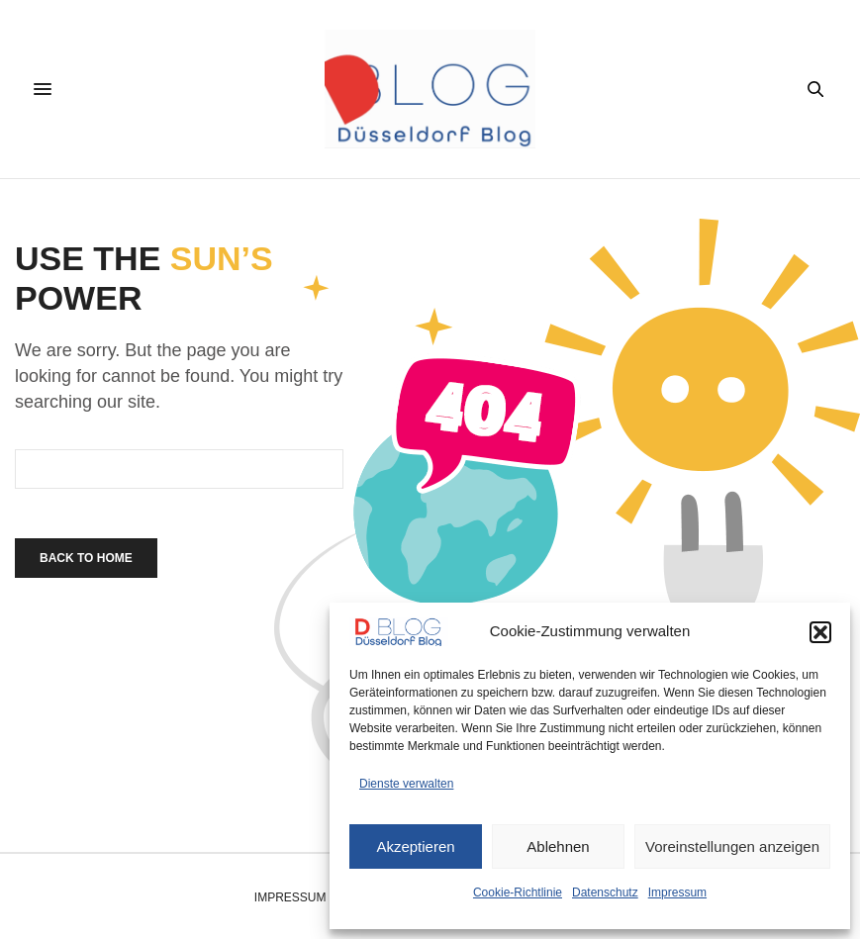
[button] (820, 632)
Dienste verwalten (406, 784)
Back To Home (86, 558)
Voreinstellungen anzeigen (732, 846)
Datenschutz (605, 892)
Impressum (677, 892)
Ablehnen (557, 846)
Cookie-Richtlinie (517, 892)
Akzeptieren (415, 846)
